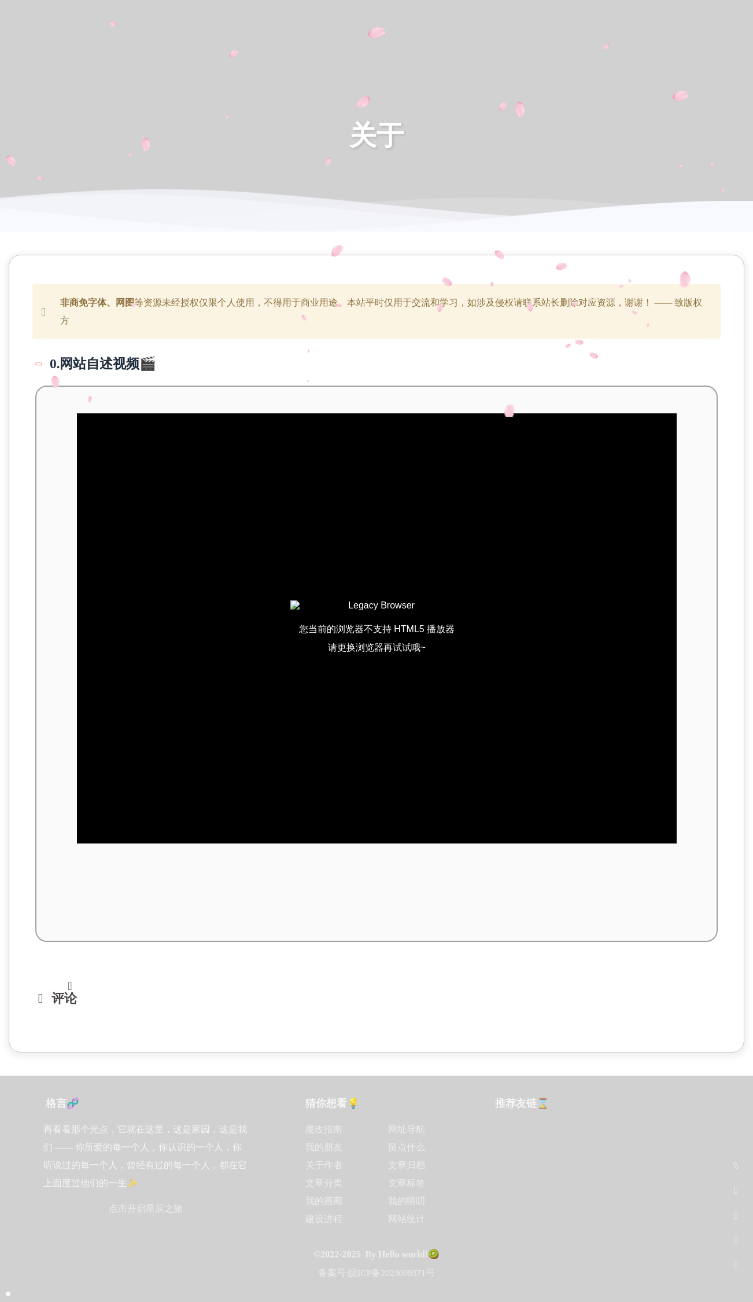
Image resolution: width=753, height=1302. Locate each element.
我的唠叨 (406, 1201)
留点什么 (406, 1147)
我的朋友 (323, 1147)
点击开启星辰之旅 (146, 1208)
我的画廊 (323, 1201)
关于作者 (323, 1165)
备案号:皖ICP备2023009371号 (376, 1273)
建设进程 (323, 1219)
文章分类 (323, 1183)
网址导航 (406, 1129)
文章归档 (406, 1165)
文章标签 (406, 1183)
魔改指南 (323, 1129)
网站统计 (406, 1219)
